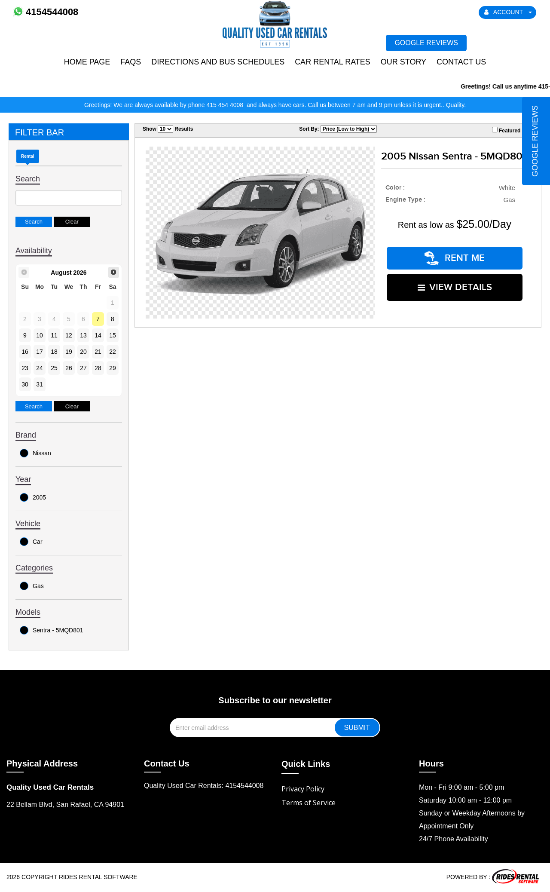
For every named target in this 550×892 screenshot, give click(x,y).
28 (98, 368)
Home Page (87, 62)
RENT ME (455, 258)
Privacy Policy (302, 789)
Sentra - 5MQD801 (51, 630)
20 (83, 351)
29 (112, 368)
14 (98, 335)
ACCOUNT (508, 12)
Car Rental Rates (332, 62)
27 (83, 368)
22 (112, 351)
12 (68, 335)
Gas (32, 586)
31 (39, 384)
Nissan (35, 453)
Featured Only (512, 130)
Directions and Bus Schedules (217, 62)
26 (68, 368)
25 (54, 368)
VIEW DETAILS (455, 287)
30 (24, 384)
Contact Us (461, 62)
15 (112, 335)
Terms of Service (308, 802)
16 (24, 351)
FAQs (130, 62)
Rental (27, 156)
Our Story (403, 62)
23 (24, 368)
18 (54, 351)
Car (31, 541)
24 (39, 368)
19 (68, 351)
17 (39, 351)
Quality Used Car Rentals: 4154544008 (203, 785)
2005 (33, 497)
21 (98, 351)
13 (83, 335)
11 (54, 335)
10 (39, 335)
